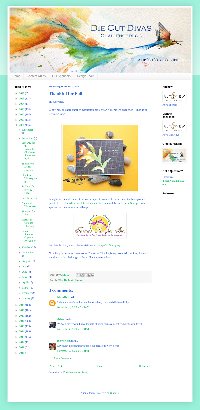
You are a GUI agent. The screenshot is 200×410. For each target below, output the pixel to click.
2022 (22, 114)
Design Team (85, 76)
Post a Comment (62, 358)
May (25, 277)
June (25, 271)
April (25, 282)
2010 (22, 353)
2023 (22, 109)
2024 (22, 103)
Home (16, 76)
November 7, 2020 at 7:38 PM (73, 350)
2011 (22, 347)
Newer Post (56, 366)
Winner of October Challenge (28, 223)
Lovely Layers (29, 198)
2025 (22, 98)
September (27, 252)
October (26, 247)
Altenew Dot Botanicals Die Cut (88, 203)
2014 (22, 331)
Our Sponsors (61, 76)
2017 (22, 315)
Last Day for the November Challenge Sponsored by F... (28, 150)
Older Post (144, 366)
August (26, 261)
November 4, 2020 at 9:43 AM (73, 307)
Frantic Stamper (130, 203)
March (26, 287)
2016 (22, 321)
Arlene (61, 319)
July (24, 266)
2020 (60, 280)
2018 (22, 310)
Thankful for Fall (28, 213)
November (28, 138)
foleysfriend (64, 340)
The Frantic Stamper (73, 280)
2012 (22, 342)
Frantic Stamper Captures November (28, 236)
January (26, 298)
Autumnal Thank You (29, 205)
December (27, 129)
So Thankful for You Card (28, 189)
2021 (22, 119)
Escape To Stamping (108, 245)
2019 (22, 305)
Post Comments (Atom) (75, 372)
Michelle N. (63, 297)
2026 (22, 93)
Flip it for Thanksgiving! (30, 178)
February (27, 293)
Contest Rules (36, 76)
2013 (22, 337)
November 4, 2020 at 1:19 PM (73, 329)
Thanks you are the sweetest (28, 166)
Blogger (114, 393)
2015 (22, 326)
